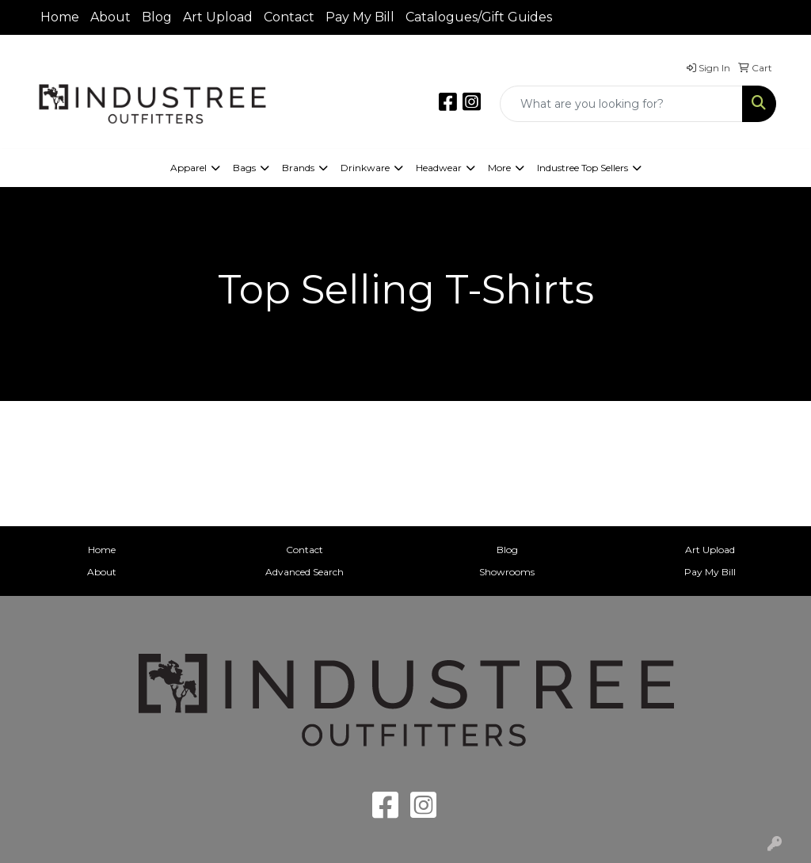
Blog (157, 17)
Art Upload (218, 17)
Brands (298, 168)
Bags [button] (244, 168)
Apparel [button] (188, 168)
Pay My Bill (360, 17)
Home (59, 17)
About (110, 17)
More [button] (499, 168)
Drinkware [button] (365, 168)
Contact (289, 17)
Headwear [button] (439, 168)
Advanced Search (304, 572)
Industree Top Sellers (582, 168)
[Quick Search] (621, 104)
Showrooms (507, 572)
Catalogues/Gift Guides (479, 17)
